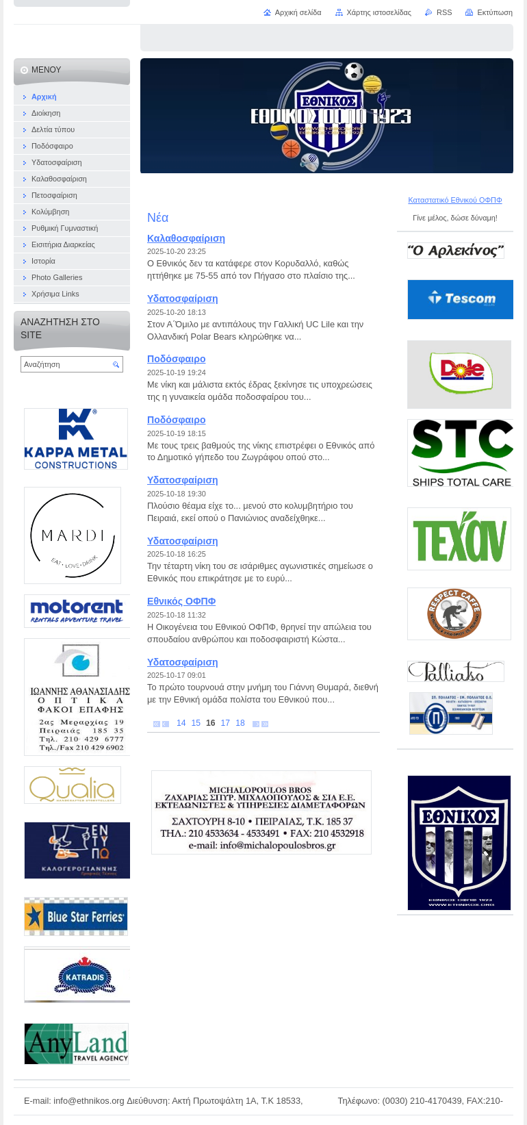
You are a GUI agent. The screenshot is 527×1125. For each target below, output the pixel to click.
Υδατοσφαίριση (182, 298)
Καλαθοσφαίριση (186, 238)
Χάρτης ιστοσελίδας (379, 12)
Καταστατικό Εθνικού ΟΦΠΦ (455, 200)
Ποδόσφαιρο (176, 358)
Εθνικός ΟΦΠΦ (181, 601)
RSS (444, 12)
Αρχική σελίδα (298, 12)
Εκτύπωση (495, 12)
